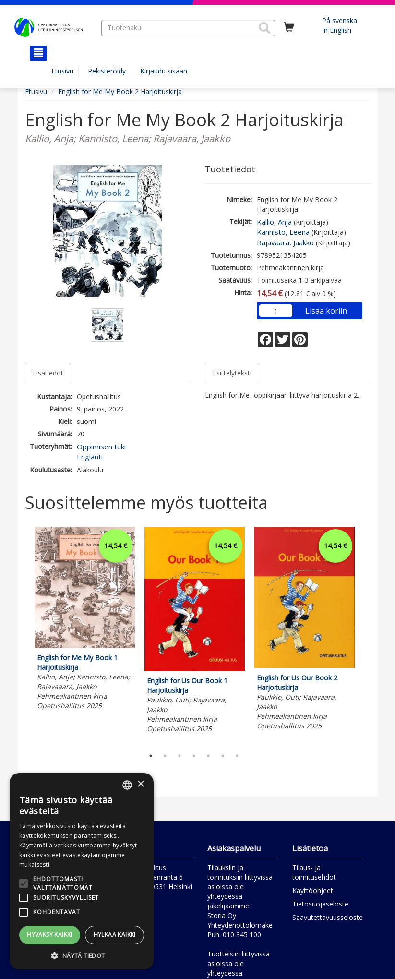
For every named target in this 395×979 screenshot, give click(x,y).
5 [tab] (208, 756)
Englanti (90, 456)
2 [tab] (165, 756)
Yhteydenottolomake (240, 925)
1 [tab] (151, 756)
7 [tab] (237, 756)
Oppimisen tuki (101, 446)
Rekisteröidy (107, 70)
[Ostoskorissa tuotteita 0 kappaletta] (289, 27)
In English (336, 30)
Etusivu (62, 70)
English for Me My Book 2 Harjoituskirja (120, 91)
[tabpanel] (85, 620)
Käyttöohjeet (312, 890)
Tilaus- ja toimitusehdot (314, 872)
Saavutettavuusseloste (327, 917)
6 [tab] (222, 756)
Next (366, 635)
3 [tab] (179, 756)
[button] (264, 28)
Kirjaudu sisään (163, 70)
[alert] (82, 871)
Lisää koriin (326, 310)
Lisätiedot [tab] (48, 372)
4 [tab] (194, 756)
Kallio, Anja (274, 222)
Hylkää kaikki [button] (115, 935)
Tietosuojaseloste (320, 903)
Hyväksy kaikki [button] (49, 935)
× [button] (140, 784)
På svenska (339, 20)
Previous (22, 635)
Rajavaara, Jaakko (285, 242)
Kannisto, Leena (283, 232)
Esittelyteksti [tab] (232, 372)
